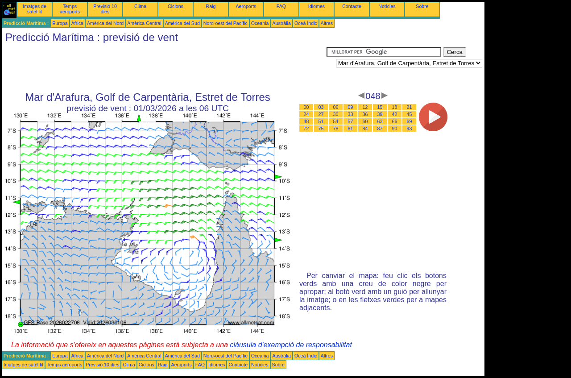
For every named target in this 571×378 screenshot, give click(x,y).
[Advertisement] (164, 67)
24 (306, 114)
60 (365, 121)
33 (350, 114)
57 (350, 121)
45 (409, 114)
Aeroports (246, 6)
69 (409, 121)
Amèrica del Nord (105, 23)
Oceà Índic (305, 23)
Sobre (422, 6)
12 (365, 107)
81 (350, 128)
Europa (59, 23)
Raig (211, 6)
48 (306, 121)
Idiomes (316, 6)
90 (394, 128)
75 (321, 128)
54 (336, 121)
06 (336, 107)
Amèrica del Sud (182, 23)
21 (409, 107)
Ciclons (175, 6)
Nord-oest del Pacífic (225, 23)
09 (350, 107)
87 (380, 128)
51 (321, 121)
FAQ (281, 6)
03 (321, 107)
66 (394, 121)
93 (409, 128)
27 (321, 114)
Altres (327, 23)
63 (380, 121)
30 (336, 114)
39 (380, 114)
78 (336, 128)
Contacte (351, 6)
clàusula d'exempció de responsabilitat (291, 345)
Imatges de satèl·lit (34, 9)
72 (306, 128)
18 (394, 107)
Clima (140, 6)
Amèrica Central (144, 23)
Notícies (387, 6)
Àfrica (77, 23)
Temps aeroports (70, 9)
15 (380, 107)
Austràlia (281, 23)
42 (394, 114)
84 (365, 128)
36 (365, 114)
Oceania (260, 23)
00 (306, 107)
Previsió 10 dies (105, 9)
